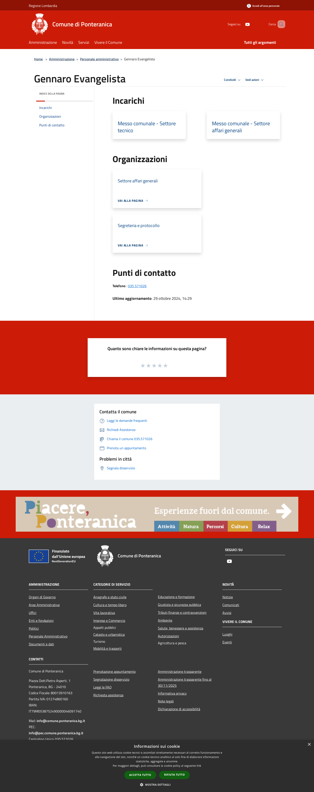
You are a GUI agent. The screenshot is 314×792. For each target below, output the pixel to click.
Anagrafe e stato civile (109, 597)
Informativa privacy (172, 693)
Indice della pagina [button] (51, 94)
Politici (34, 628)
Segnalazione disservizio (111, 679)
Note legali (166, 701)
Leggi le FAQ (102, 687)
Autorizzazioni (168, 636)
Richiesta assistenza (108, 695)
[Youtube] (241, 24)
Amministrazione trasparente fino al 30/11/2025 (185, 682)
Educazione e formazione (176, 596)
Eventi (227, 642)
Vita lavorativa (104, 612)
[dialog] (157, 766)
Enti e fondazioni (41, 620)
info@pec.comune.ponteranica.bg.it (56, 733)
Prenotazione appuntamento (114, 671)
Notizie (227, 597)
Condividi (233, 80)
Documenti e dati (41, 644)
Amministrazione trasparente (179, 671)
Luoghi (227, 634)
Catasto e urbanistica (109, 634)
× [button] (309, 744)
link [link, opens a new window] (199, 766)
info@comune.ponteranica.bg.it (61, 720)
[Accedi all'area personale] (263, 6)
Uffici (32, 612)
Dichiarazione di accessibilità (179, 709)
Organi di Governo (42, 597)
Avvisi (226, 612)
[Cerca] (280, 24)
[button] (157, 784)
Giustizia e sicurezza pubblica (179, 604)
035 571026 (137, 285)
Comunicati (230, 604)
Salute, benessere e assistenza (180, 628)
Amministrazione (62, 59)
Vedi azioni (255, 80)
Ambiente (165, 620)
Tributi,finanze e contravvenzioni (182, 612)
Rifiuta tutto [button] (174, 775)
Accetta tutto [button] (140, 775)
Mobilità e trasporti (107, 648)
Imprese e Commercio (109, 620)
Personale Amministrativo (48, 636)
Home (38, 59)
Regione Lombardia (43, 5)
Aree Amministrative (44, 604)
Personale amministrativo (99, 59)
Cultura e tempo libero (109, 604)
